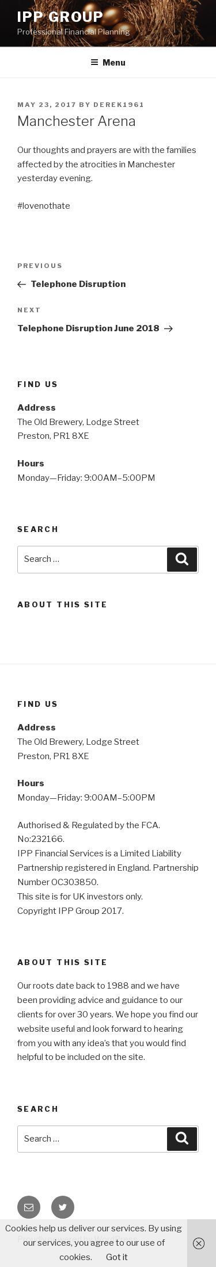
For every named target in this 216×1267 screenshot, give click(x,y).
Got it (117, 1257)
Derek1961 (119, 105)
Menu (108, 62)
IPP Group (60, 17)
